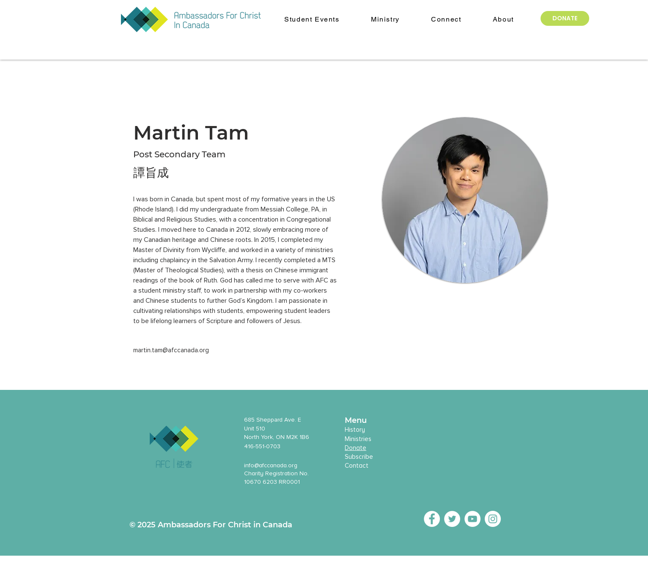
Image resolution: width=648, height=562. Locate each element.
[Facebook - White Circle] (432, 519)
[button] (503, 19)
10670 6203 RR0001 (272, 481)
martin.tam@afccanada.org (171, 350)
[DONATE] (565, 18)
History (355, 429)
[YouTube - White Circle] (472, 519)
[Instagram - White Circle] (493, 519)
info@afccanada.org (270, 465)
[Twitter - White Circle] (452, 519)
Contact (356, 465)
